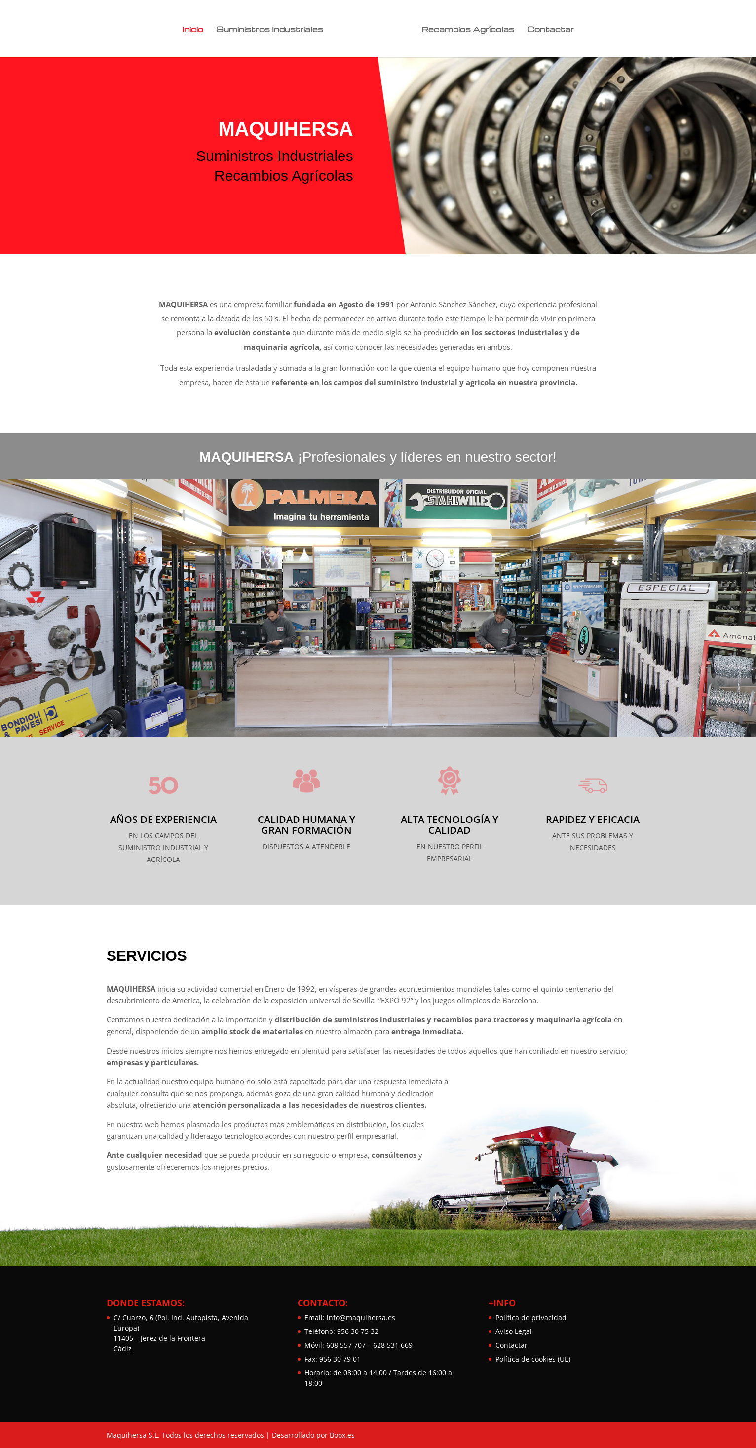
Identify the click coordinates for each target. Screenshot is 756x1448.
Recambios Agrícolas (465, 29)
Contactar (548, 29)
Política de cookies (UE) (532, 1359)
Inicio (195, 29)
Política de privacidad (531, 1317)
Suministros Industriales (272, 29)
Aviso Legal (513, 1331)
